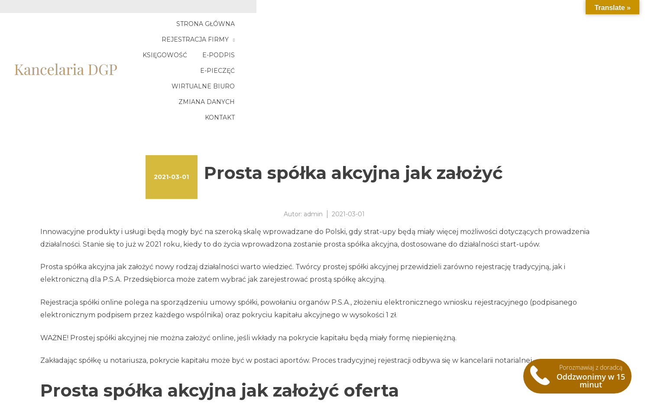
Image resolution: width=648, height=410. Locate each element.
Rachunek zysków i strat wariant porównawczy (121, 381)
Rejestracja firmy (317, 29)
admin (313, 146)
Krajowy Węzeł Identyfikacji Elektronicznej (114, 371)
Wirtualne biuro (561, 29)
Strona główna (239, 29)
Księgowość (394, 29)
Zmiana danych (519, 45)
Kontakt (578, 45)
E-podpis (448, 29)
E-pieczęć (497, 29)
